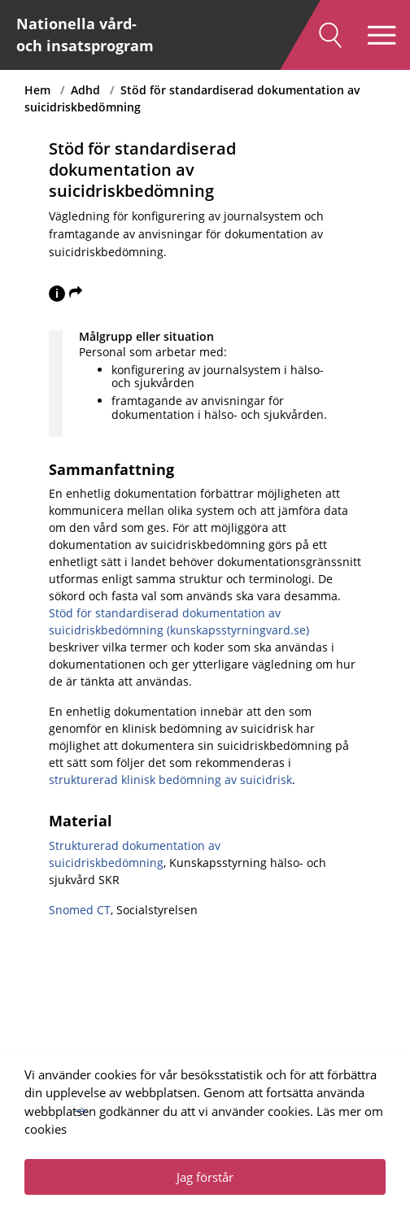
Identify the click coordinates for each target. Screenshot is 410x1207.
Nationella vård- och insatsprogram (85, 34)
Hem (37, 90)
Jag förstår (205, 1177)
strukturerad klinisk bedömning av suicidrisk (170, 779)
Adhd (85, 90)
